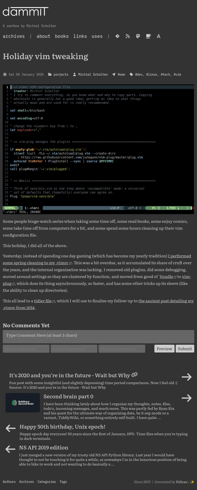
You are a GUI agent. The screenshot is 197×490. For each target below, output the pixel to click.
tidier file (43, 300)
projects (61, 74)
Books (62, 36)
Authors (9, 481)
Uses (97, 36)
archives (14, 36)
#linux (151, 74)
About (43, 36)
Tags (63, 481)
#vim (177, 74)
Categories (47, 481)
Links (80, 36)
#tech (165, 74)
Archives (26, 481)
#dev (138, 74)
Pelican (181, 481)
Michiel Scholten (93, 74)
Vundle (166, 276)
